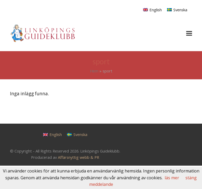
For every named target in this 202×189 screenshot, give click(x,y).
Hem (94, 71)
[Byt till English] (152, 9)
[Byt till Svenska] (177, 9)
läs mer (172, 178)
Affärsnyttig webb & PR (78, 157)
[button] (189, 33)
